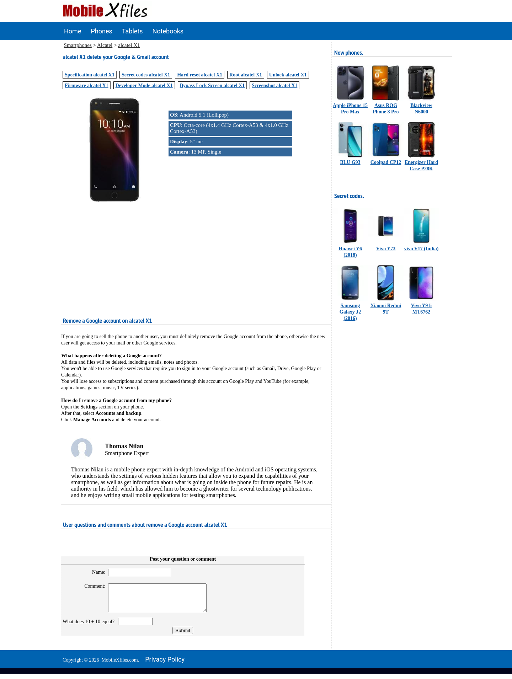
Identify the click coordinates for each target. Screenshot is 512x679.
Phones (101, 31)
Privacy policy (165, 664)
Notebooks (168, 31)
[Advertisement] (196, 255)
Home (72, 31)
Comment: (92, 586)
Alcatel (104, 45)
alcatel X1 (129, 45)
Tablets (132, 31)
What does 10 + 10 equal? (90, 627)
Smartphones (78, 45)
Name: (95, 572)
